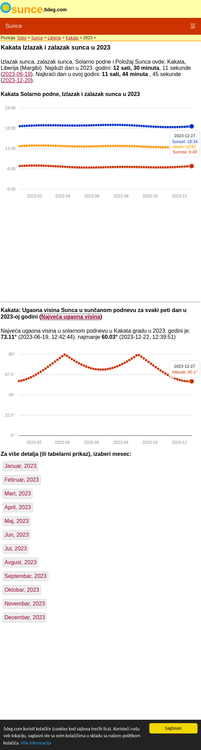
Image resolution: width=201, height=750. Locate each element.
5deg (22, 37)
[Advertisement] (100, 251)
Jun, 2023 (16, 535)
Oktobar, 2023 (21, 590)
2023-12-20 (16, 80)
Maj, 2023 (16, 521)
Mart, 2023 (17, 493)
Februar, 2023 (21, 480)
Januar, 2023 (20, 466)
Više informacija (36, 743)
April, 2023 (17, 507)
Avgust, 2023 (20, 562)
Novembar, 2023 (24, 604)
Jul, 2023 (15, 548)
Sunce (14, 26)
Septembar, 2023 (25, 576)
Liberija (54, 37)
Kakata (72, 37)
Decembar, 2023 (24, 617)
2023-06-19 (16, 74)
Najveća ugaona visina (70, 316)
